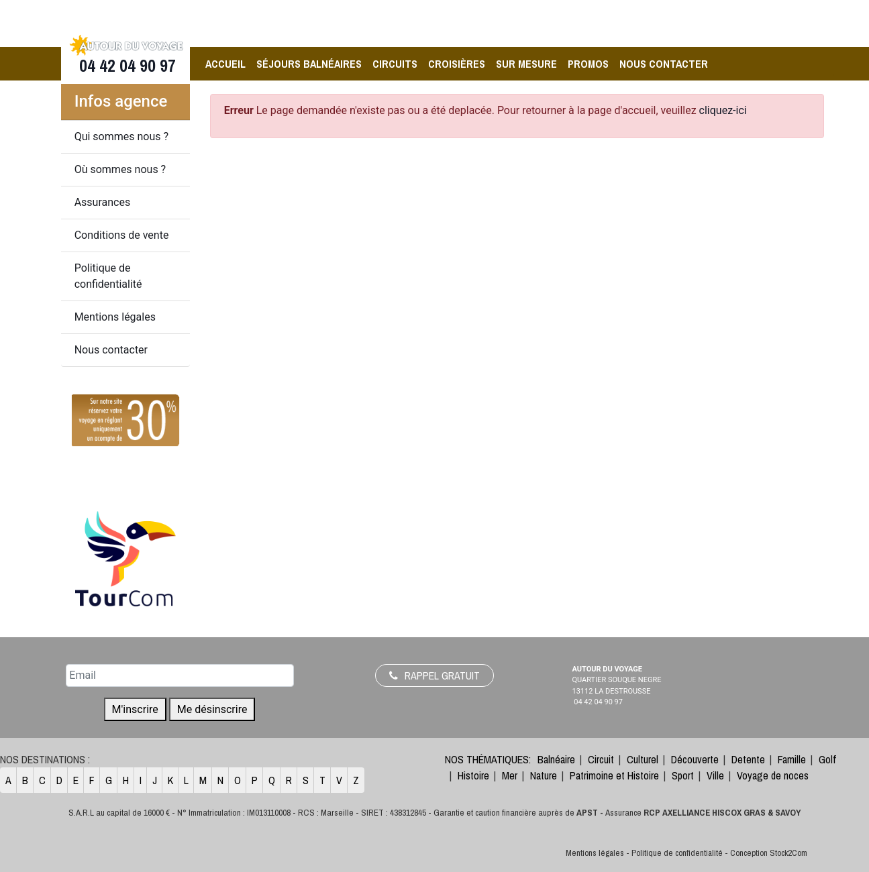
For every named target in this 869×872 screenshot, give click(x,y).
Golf (827, 759)
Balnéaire (556, 759)
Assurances (102, 202)
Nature (543, 775)
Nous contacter (663, 63)
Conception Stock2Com (768, 853)
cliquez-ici (723, 110)
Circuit (601, 759)
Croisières (456, 63)
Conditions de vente (121, 235)
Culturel (642, 759)
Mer (509, 775)
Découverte (695, 759)
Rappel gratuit (434, 675)
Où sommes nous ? (120, 169)
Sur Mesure (526, 63)
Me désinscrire (212, 709)
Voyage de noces (773, 775)
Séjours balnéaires (309, 63)
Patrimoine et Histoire (614, 775)
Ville (715, 775)
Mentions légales (115, 317)
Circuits (394, 63)
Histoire (473, 775)
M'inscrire (135, 709)
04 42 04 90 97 (125, 65)
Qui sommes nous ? (121, 136)
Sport (683, 775)
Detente (748, 759)
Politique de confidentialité (108, 276)
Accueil (225, 63)
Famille (792, 759)
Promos (588, 63)
